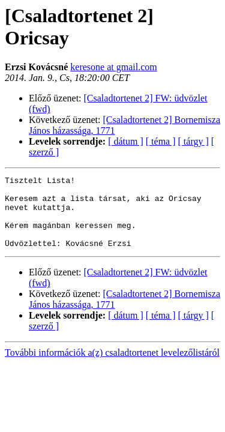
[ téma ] (161, 141)
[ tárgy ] (193, 141)
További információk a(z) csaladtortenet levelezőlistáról (112, 367)
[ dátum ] (125, 141)
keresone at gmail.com (113, 67)
